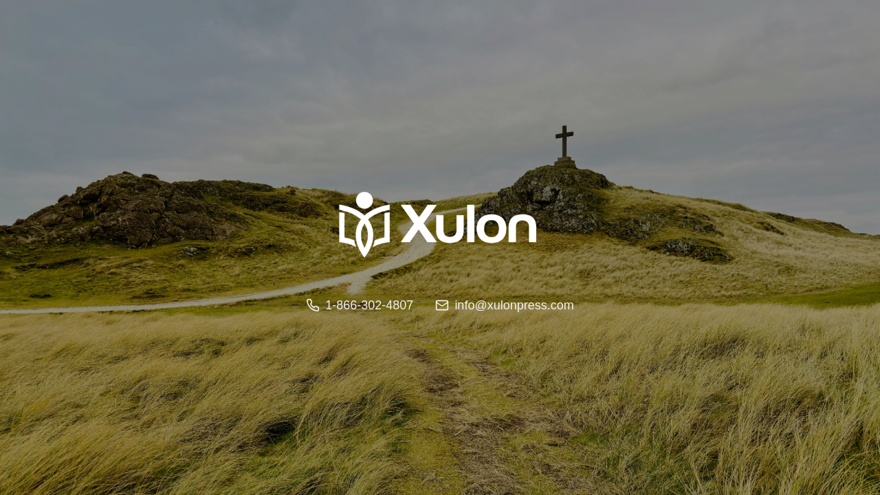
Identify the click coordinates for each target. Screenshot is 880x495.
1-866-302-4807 (359, 305)
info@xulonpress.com (504, 305)
